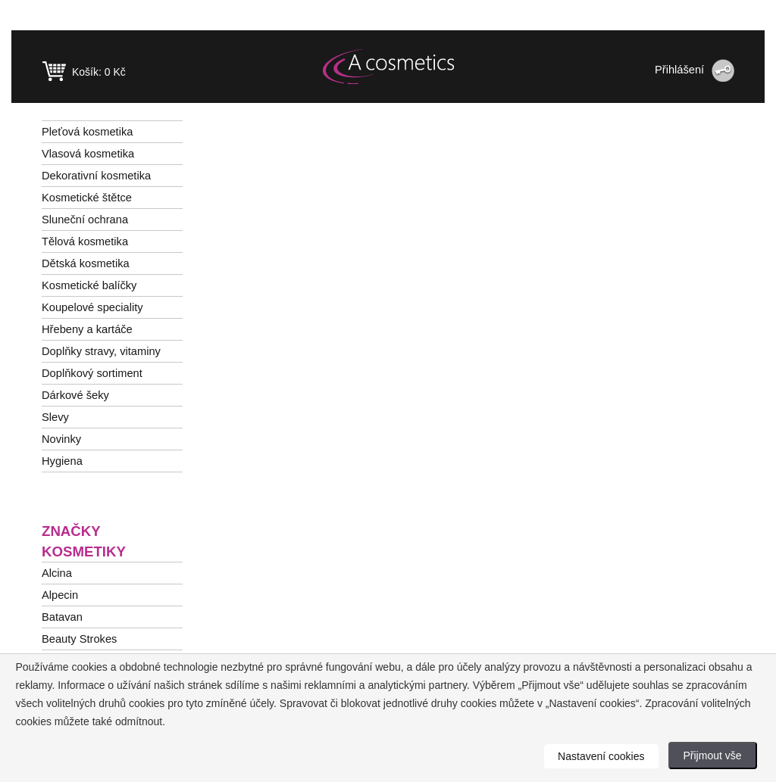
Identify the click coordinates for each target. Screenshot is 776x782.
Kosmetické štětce (87, 198)
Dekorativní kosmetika (96, 176)
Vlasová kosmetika (88, 154)
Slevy (55, 417)
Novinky (61, 439)
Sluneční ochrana (85, 219)
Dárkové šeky (75, 395)
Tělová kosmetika (85, 241)
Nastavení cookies (601, 756)
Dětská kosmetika (86, 263)
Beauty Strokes (79, 639)
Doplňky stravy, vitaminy (101, 351)
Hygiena (62, 461)
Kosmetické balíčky (89, 285)
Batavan (62, 617)
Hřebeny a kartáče (87, 329)
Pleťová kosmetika (87, 132)
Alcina (57, 573)
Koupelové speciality (92, 307)
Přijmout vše (713, 755)
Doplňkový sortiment (92, 373)
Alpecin (60, 595)
